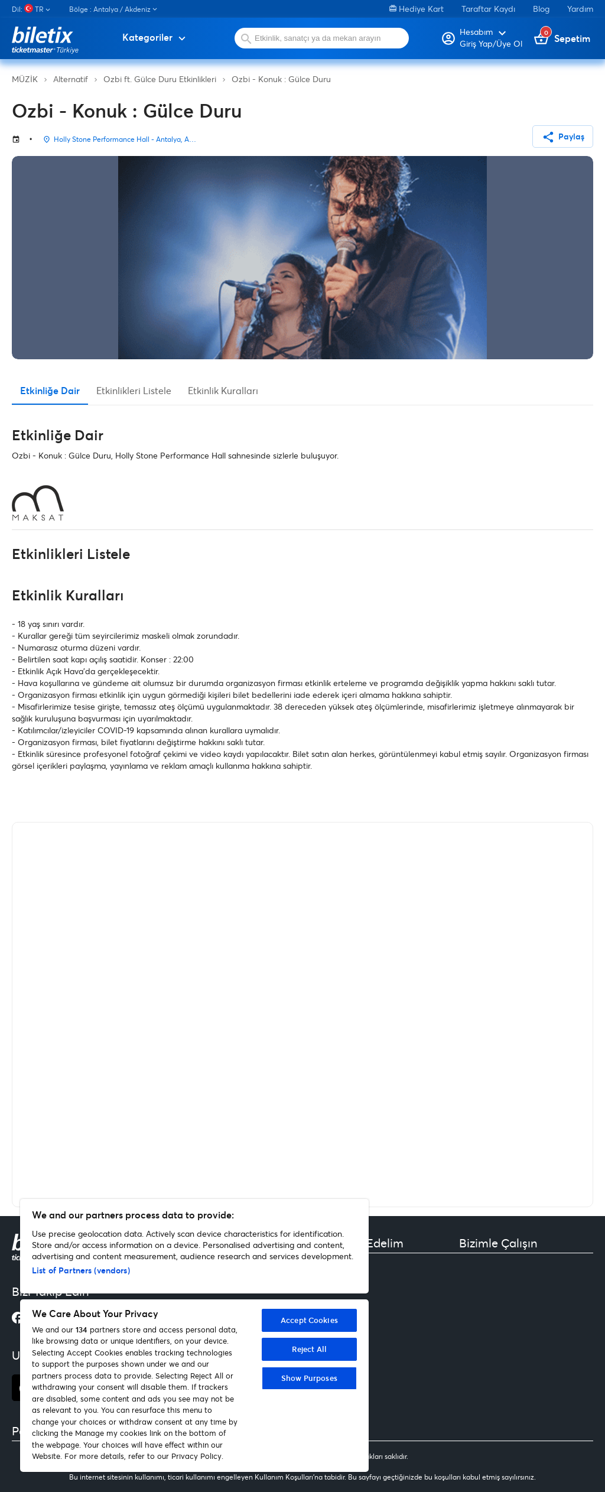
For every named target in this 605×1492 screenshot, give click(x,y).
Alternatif (70, 78)
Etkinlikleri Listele (133, 390)
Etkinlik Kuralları (223, 390)
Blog (541, 8)
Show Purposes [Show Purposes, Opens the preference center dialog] (309, 1378)
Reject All (309, 1349)
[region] (194, 1335)
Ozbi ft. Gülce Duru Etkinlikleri (159, 78)
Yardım (580, 8)
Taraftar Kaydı (488, 8)
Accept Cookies (309, 1320)
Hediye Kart (416, 8)
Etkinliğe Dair (50, 390)
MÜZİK (25, 78)
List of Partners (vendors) (81, 1270)
